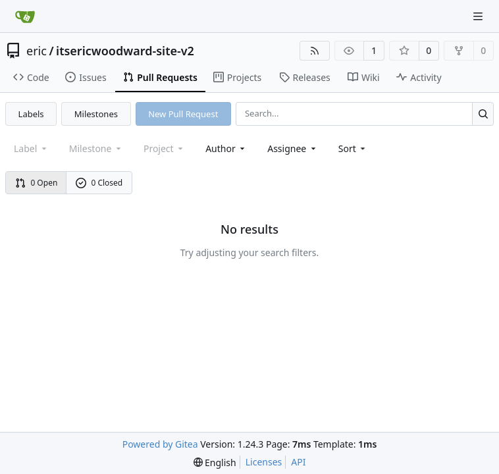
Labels (31, 114)
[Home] (25, 16)
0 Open (36, 182)
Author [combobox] (226, 148)
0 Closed (99, 182)
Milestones (96, 114)
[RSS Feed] (315, 51)
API (298, 462)
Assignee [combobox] (292, 148)
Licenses (264, 462)
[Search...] (483, 113)
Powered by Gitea (160, 444)
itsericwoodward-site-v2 (125, 50)
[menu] (353, 148)
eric (36, 50)
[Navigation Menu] (479, 16)
